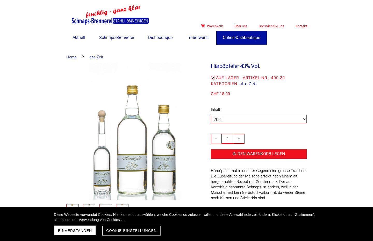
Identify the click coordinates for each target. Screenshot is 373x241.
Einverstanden (75, 231)
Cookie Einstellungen (131, 231)
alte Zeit (248, 84)
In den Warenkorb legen (259, 154)
